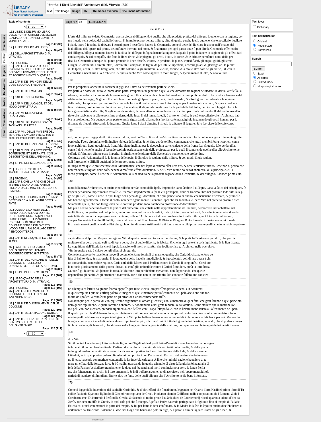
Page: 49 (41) (53, 59)
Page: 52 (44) (53, 87)
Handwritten (4, 87)
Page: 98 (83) (53, 269)
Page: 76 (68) (53, 206)
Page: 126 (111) (52, 328)
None (4, 133)
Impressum (98, 419)
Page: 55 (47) (53, 109)
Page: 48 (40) (53, 50)
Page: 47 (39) (53, 44)
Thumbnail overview (105, 11)
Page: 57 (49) (53, 141)
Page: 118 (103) (52, 284)
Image (76, 11)
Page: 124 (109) (52, 316)
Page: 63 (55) (53, 159)
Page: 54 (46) (53, 100)
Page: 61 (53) (53, 147)
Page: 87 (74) (53, 244)
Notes (4, 102)
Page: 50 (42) (53, 78)
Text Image (62, 11)
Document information (136, 11)
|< (74, 21)
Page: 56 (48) (53, 119)
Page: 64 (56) (53, 175)
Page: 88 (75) (53, 256)
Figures (4, 71)
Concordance (4, 117)
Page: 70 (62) (53, 194)
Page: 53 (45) (53, 94)
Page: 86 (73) (53, 234)
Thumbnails (4, 42)
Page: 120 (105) (52, 309)
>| (105, 21)
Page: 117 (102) (52, 275)
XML (86, 11)
